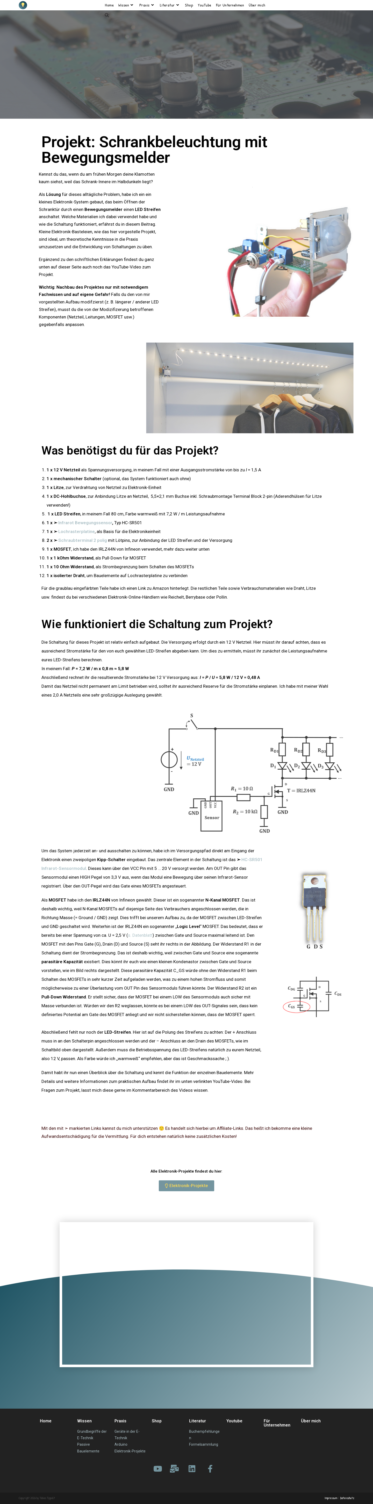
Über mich (311, 1420)
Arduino (120, 1444)
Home (46, 1420)
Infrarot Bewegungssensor (85, 522)
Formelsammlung (203, 1444)
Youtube (234, 1420)
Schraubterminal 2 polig (83, 540)
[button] (186, 1185)
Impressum (331, 1498)
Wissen (84, 1420)
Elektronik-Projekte (130, 1451)
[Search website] (107, 15)
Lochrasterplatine (76, 531)
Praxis (120, 1420)
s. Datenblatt (140, 935)
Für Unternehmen (277, 1423)
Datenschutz (347, 1498)
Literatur (197, 1420)
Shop (157, 1420)
